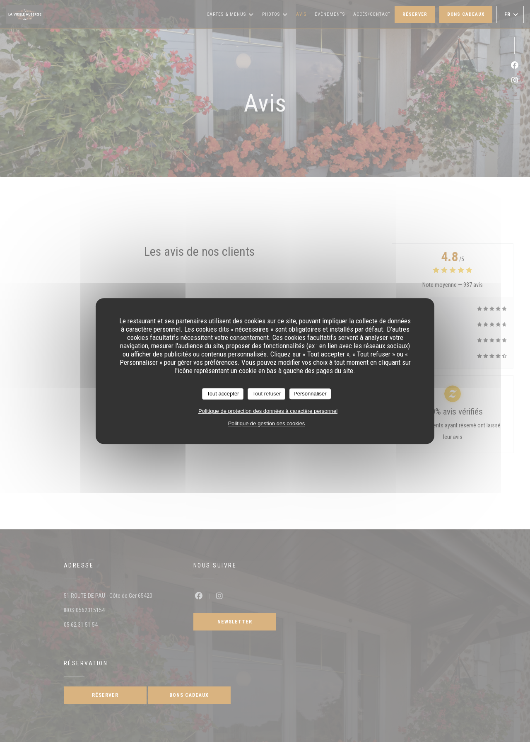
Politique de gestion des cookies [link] (266, 423)
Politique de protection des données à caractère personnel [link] (267, 411)
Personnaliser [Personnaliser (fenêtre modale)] (310, 393)
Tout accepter (223, 393)
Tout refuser (266, 393)
